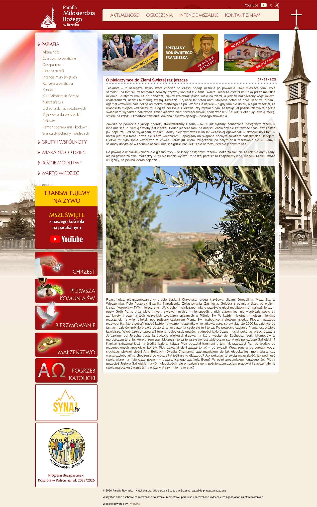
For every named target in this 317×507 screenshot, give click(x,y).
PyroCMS (134, 503)
